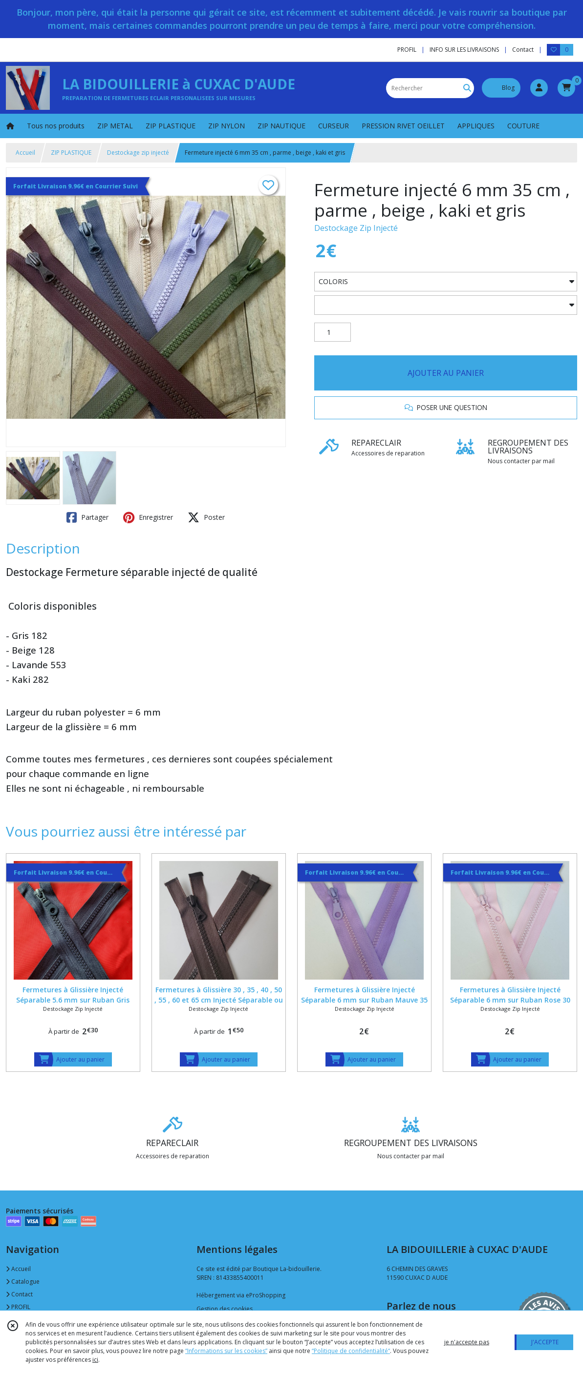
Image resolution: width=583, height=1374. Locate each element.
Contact (523, 49)
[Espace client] (539, 88)
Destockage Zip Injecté (356, 228)
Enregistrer (148, 517)
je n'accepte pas (466, 1342)
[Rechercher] (467, 88)
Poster (206, 517)
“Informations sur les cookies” (226, 1351)
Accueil (25, 152)
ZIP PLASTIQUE (71, 152)
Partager (87, 517)
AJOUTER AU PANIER (446, 373)
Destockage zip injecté (138, 152)
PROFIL (18, 1307)
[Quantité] (332, 332)
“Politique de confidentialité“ (351, 1351)
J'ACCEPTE (545, 1342)
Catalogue (23, 1281)
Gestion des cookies (224, 1309)
